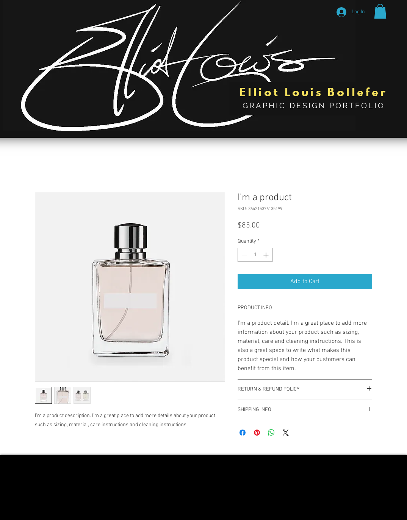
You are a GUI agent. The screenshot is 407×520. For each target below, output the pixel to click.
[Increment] (266, 255)
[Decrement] (243, 255)
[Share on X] (285, 432)
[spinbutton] (255, 255)
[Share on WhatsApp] (271, 432)
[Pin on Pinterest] (256, 432)
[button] (380, 11)
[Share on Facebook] (242, 432)
